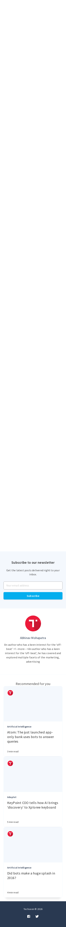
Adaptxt (11, 797)
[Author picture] (33, 623)
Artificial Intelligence (19, 726)
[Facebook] (28, 916)
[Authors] (10, 693)
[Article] (33, 703)
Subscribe (33, 596)
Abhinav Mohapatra (33, 638)
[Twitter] (37, 916)
